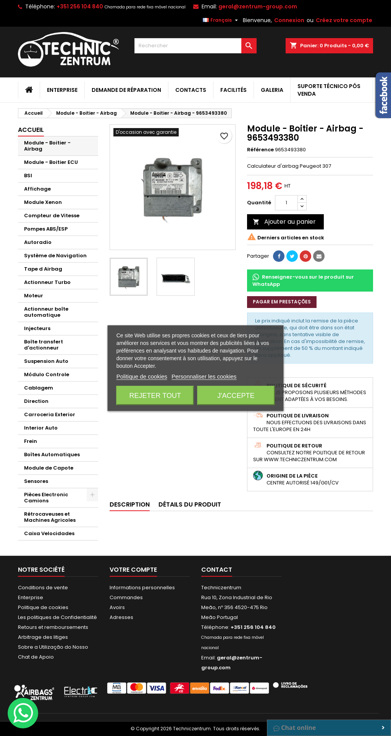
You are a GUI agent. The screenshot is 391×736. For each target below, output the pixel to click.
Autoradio (38, 242)
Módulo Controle (46, 374)
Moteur (33, 295)
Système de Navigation (55, 255)
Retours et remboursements (53, 627)
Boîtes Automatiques (52, 454)
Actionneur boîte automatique (46, 312)
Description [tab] (130, 504)
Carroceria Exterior (49, 414)
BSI (28, 175)
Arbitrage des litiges (43, 637)
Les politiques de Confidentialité (57, 617)
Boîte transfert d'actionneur (43, 344)
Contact (216, 569)
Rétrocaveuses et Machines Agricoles (50, 517)
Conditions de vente (43, 587)
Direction (36, 401)
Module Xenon (43, 202)
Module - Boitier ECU (51, 162)
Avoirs (117, 607)
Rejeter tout (155, 395)
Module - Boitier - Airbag (47, 145)
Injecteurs (37, 328)
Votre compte (133, 569)
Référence (260, 149)
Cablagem (38, 387)
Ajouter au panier (284, 221)
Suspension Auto (46, 361)
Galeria (272, 90)
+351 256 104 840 (80, 6)
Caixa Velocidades (49, 533)
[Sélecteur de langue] (221, 20)
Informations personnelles (142, 587)
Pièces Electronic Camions (46, 497)
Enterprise (62, 90)
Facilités (233, 90)
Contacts (190, 90)
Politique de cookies (43, 607)
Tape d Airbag (43, 269)
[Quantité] (286, 202)
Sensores (36, 481)
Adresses (121, 617)
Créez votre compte (344, 20)
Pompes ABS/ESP (46, 229)
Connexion (289, 20)
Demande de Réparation (126, 90)
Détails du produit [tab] (189, 504)
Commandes (126, 597)
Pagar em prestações (282, 301)
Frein (30, 441)
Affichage (37, 188)
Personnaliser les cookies (203, 376)
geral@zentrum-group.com (257, 6)
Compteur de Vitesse (51, 215)
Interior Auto (41, 427)
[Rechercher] (195, 45)
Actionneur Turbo (47, 282)
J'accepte (235, 395)
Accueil (31, 129)
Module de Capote (48, 467)
